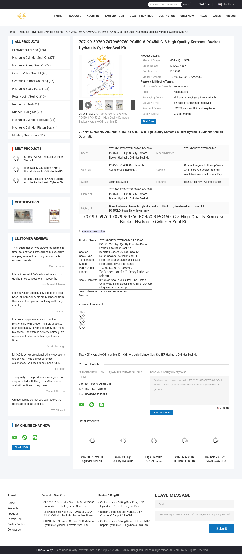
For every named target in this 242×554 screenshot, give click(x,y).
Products (74, 15)
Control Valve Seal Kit (26, 73)
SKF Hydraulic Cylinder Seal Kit (179, 354)
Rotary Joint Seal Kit (26, 96)
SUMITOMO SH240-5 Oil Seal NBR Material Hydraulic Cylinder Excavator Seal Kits (68, 523)
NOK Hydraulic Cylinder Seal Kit (103, 354)
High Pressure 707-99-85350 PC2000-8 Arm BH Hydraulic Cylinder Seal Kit (154, 459)
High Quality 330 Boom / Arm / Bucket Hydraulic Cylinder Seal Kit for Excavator (44, 171)
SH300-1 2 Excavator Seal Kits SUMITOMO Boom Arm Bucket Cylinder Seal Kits (68, 504)
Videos (231, 15)
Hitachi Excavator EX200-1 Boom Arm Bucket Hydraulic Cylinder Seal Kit (44, 182)
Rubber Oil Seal (22, 104)
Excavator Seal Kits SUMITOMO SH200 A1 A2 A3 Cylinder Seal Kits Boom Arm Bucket (68, 513)
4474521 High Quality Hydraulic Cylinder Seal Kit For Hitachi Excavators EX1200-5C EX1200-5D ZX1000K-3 (123, 459)
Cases (217, 15)
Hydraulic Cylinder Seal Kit (47, 31)
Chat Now (204, 4)
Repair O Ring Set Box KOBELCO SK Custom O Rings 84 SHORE (121, 513)
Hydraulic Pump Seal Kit (28, 65)
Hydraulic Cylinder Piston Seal (32, 127)
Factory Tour (114, 15)
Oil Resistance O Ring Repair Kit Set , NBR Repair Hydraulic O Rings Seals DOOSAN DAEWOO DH (125, 524)
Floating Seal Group (25, 135)
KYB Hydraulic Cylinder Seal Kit (141, 354)
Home (58, 15)
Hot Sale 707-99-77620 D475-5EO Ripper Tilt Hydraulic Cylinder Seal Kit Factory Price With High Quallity (215, 459)
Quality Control (141, 15)
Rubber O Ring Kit (24, 112)
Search (186, 4)
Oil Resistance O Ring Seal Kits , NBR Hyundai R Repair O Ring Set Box (122, 504)
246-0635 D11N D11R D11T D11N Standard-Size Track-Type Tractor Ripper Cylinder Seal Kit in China (184, 459)
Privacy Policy (44, 550)
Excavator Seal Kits (25, 50)
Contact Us (167, 15)
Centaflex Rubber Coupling (30, 81)
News (203, 15)
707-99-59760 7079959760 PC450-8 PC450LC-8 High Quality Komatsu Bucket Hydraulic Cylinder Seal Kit (104, 117)
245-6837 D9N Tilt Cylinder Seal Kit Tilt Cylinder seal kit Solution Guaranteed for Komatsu (92, 459)
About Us (93, 15)
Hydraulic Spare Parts (26, 89)
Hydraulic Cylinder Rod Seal (30, 120)
